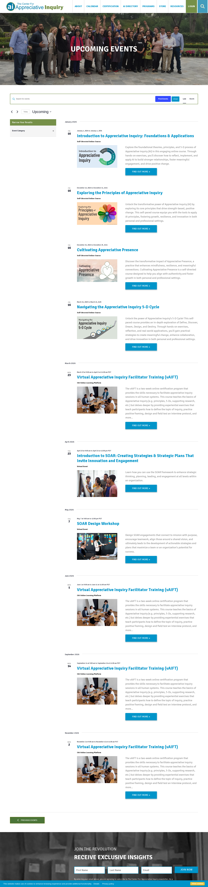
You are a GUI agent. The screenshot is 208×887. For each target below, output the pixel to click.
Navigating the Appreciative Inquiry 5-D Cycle (118, 307)
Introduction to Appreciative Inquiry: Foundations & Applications (135, 135)
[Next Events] (17, 111)
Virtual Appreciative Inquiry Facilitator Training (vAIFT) (127, 377)
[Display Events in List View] (184, 99)
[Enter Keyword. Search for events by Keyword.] (78, 99)
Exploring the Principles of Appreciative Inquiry (119, 192)
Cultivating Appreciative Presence (107, 249)
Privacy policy (108, 884)
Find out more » (141, 171)
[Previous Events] (11, 111)
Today (26, 112)
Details (96, 884)
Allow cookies (197, 884)
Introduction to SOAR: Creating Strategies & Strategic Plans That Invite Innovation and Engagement (135, 458)
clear (175, 98)
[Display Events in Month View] (192, 99)
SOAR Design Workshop (98, 523)
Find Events (163, 99)
